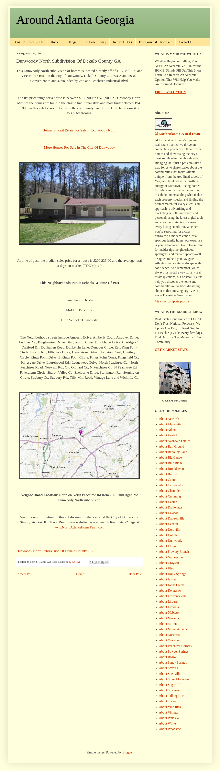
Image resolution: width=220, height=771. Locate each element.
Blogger (127, 752)
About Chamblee (170, 490)
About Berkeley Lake (173, 452)
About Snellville (169, 673)
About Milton (168, 623)
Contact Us (186, 42)
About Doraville (169, 529)
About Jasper (167, 579)
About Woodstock (170, 729)
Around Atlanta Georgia (75, 19)
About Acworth (169, 418)
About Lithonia (169, 607)
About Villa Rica (170, 707)
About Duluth (168, 535)
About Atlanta (168, 429)
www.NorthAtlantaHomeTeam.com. (79, 527)
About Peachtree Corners (175, 646)
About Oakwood (169, 640)
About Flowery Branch (174, 551)
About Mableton (169, 612)
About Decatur (168, 524)
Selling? (71, 42)
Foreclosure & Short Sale (155, 42)
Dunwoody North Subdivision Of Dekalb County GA (54, 551)
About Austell (168, 435)
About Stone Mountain (174, 679)
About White (167, 723)
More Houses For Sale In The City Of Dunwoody (79, 147)
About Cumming (170, 496)
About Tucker (168, 701)
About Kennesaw (170, 590)
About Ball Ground (171, 446)
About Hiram (167, 568)
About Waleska (169, 718)
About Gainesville (171, 557)
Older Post (135, 574)
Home (55, 42)
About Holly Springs (172, 574)
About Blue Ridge (171, 463)
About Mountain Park (173, 629)
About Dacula (168, 502)
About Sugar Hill (170, 684)
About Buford (168, 474)
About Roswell (168, 657)
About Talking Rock (172, 695)
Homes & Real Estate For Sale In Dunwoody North (80, 130)
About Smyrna (168, 668)
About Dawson (168, 513)
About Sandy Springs (173, 662)
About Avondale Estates (174, 441)
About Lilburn (168, 601)
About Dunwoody (170, 540)
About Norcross (169, 634)
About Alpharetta (170, 424)
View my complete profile (172, 301)
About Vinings (168, 712)
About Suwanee (169, 690)
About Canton (168, 479)
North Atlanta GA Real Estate (179, 134)
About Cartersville (171, 485)
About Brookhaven (171, 468)
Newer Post (24, 574)
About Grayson (169, 563)
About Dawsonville (171, 518)
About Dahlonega (170, 507)
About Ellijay (168, 546)
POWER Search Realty (28, 42)
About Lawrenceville (173, 596)
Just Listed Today (94, 42)
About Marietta (169, 618)
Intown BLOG (122, 42)
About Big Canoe (170, 457)
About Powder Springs (174, 651)
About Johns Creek (171, 585)
